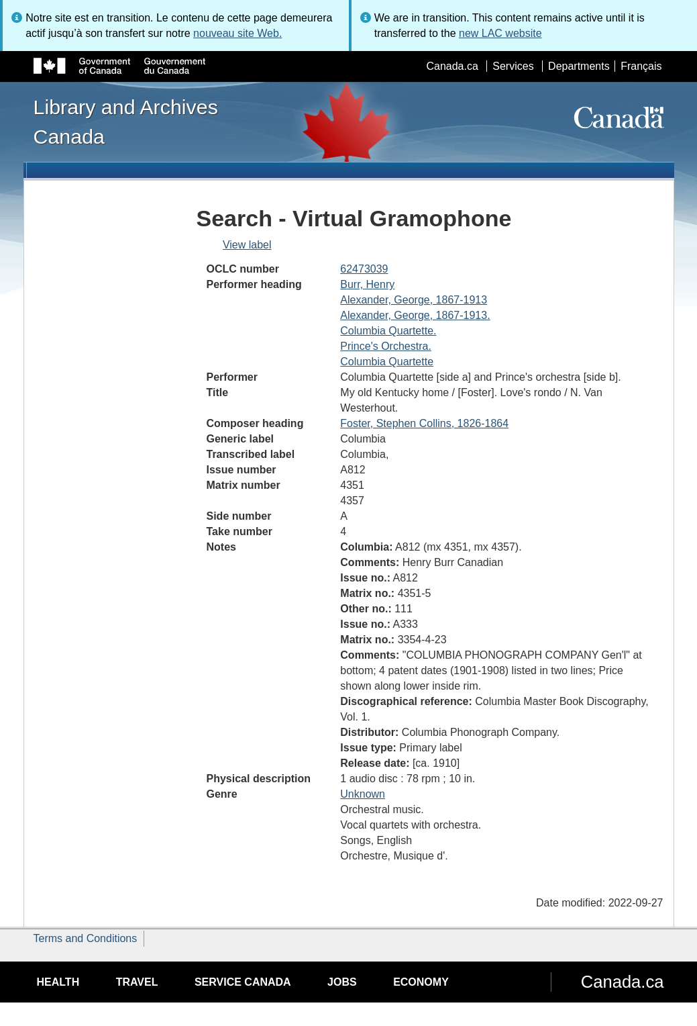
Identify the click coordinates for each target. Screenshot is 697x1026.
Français (641, 66)
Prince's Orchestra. (385, 346)
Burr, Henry (367, 284)
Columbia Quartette (386, 361)
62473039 (364, 269)
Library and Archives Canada (126, 121)
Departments (579, 66)
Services (512, 66)
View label (247, 244)
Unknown (362, 794)
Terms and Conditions (86, 938)
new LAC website (500, 33)
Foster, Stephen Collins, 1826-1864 (424, 423)
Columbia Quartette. (388, 330)
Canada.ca (452, 66)
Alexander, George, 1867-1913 (413, 300)
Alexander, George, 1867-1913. (415, 315)
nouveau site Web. (237, 33)
